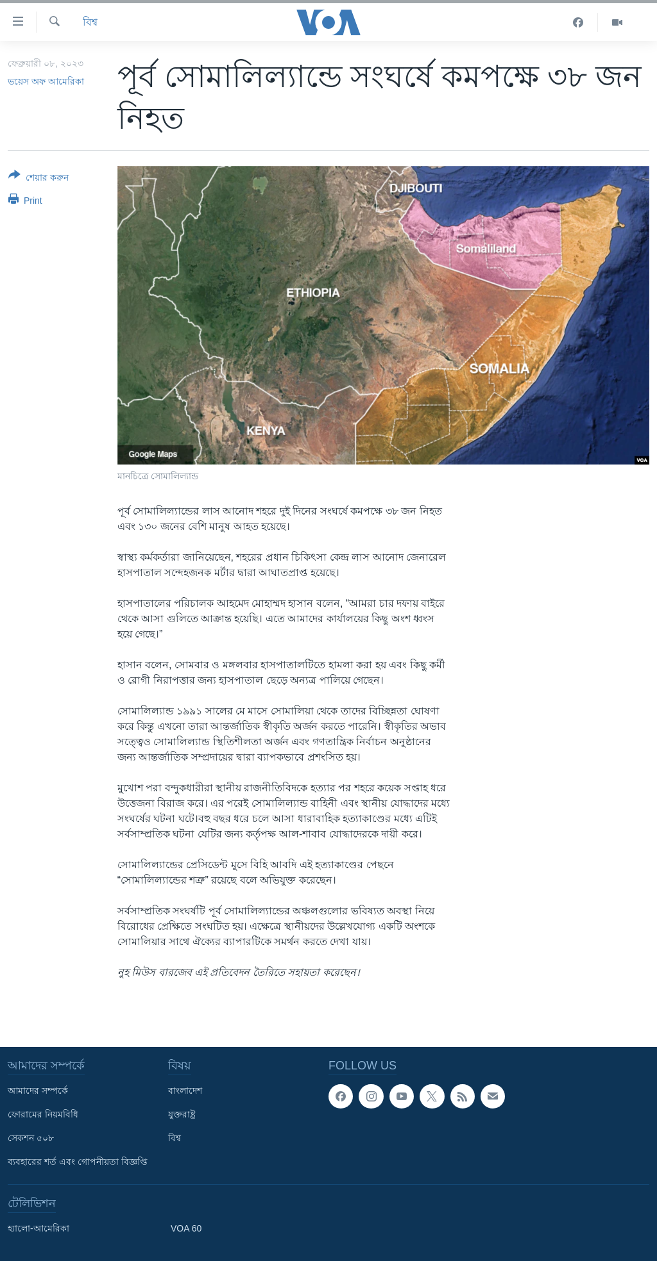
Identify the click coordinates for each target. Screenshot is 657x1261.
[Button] (38, 179)
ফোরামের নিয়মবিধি (43, 1114)
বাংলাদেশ (185, 1090)
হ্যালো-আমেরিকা (38, 1228)
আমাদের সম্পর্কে (38, 1090)
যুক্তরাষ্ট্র (182, 1114)
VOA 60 (186, 1228)
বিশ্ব (90, 22)
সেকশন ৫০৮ (31, 1138)
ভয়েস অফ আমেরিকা (46, 81)
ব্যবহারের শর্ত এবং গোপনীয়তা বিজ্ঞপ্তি (78, 1162)
